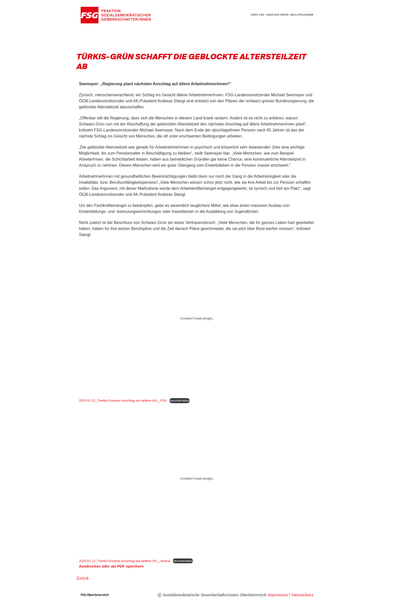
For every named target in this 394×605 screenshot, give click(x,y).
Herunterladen (179, 400)
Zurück (82, 578)
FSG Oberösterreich (95, 595)
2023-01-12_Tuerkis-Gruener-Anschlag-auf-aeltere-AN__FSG (123, 400)
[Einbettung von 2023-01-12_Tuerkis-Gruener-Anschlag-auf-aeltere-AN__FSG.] (197, 318)
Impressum (278, 595)
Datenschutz (302, 595)
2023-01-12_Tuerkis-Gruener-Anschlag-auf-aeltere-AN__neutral (124, 561)
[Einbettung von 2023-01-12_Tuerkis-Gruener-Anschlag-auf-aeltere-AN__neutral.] (197, 478)
